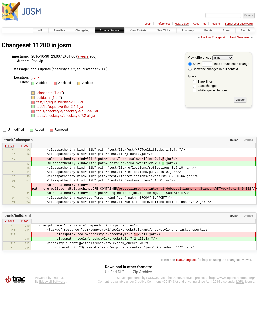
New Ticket (164, 30)
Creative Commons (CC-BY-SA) (156, 281)
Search (245, 30)
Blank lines (205, 81)
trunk (36, 77)
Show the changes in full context (213, 69)
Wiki (41, 30)
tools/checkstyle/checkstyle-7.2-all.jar (66, 116)
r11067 (9, 221)
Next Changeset (240, 37)
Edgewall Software (52, 281)
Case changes (208, 86)
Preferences (163, 23)
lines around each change (225, 64)
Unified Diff (114, 272)
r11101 (9, 145)
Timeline (59, 30)
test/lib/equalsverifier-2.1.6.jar (60, 107)
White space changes (213, 90)
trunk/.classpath (18, 140)
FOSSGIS (152, 278)
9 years (83, 56)
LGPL (240, 281)
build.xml (44, 98)
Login (148, 23)
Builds (208, 30)
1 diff (59, 93)
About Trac (199, 23)
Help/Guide (182, 23)
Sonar (227, 30)
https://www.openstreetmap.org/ (232, 278)
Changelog (83, 30)
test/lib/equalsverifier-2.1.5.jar (60, 102)
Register (216, 23)
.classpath (45, 93)
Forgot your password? (239, 23)
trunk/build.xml (17, 215)
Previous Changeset (213, 37)
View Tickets (138, 30)
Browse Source (110, 30)
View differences (199, 57)
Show (194, 64)
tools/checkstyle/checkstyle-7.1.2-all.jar (67, 111)
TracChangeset (186, 260)
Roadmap (188, 30)
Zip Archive (142, 272)
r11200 (24, 145)
